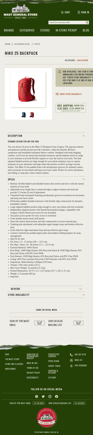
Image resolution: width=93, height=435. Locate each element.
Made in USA (32, 363)
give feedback (78, 365)
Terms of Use (33, 368)
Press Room (53, 361)
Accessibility (33, 378)
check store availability (69, 94)
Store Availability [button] (19, 295)
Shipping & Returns (53, 372)
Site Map (52, 378)
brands (9, 31)
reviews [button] (15, 289)
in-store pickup (66, 31)
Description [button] (15, 136)
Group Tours (54, 366)
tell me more (39, 323)
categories (27, 31)
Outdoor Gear (22, 44)
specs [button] (11, 179)
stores (45, 31)
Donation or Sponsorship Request (33, 356)
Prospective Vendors (53, 355)
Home (8, 44)
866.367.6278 (78, 354)
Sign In (83, 12)
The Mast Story (12, 359)
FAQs (7, 354)
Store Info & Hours (14, 364)
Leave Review (82, 60)
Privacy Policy (33, 373)
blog (86, 31)
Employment (10, 369)
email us (76, 360)
